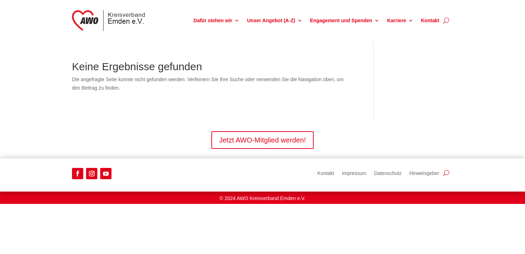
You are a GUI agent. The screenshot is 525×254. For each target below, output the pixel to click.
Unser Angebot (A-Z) (271, 20)
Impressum (354, 173)
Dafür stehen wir (213, 20)
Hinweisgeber (424, 173)
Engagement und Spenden (341, 20)
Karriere (396, 20)
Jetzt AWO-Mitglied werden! (262, 140)
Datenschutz (388, 173)
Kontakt (430, 20)
